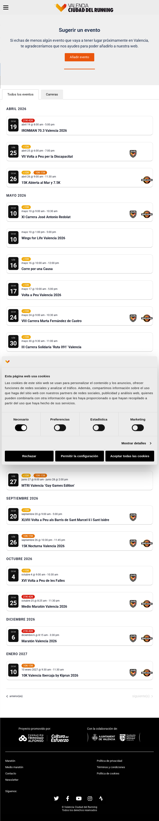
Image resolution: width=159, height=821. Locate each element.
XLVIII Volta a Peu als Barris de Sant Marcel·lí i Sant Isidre (65, 520)
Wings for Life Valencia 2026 (43, 238)
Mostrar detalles (133, 443)
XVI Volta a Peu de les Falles (43, 581)
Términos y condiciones (111, 767)
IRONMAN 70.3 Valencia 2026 (44, 131)
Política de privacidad (109, 760)
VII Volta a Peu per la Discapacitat (47, 157)
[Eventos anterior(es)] (14, 696)
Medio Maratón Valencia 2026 (44, 607)
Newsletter (11, 779)
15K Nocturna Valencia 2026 (43, 546)
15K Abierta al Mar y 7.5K (41, 183)
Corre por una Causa (37, 269)
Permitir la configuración (79, 456)
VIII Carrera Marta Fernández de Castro (52, 321)
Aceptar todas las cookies (129, 456)
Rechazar (29, 456)
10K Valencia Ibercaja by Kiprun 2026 (50, 675)
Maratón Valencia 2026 (39, 641)
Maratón (10, 760)
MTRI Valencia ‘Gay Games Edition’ (48, 486)
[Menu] (6, 7)
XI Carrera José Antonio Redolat (46, 217)
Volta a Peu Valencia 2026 (41, 295)
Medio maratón (14, 767)
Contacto (10, 773)
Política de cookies (108, 773)
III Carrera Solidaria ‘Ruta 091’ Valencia (51, 347)
